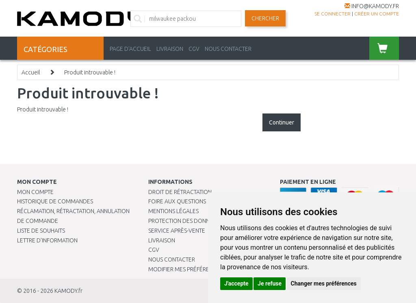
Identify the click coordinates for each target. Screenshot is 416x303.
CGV (193, 49)
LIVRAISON (169, 49)
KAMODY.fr (68, 291)
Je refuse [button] (270, 283)
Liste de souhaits (41, 230)
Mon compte (35, 192)
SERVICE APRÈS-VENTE (176, 230)
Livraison (161, 240)
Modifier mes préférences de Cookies (202, 269)
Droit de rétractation (180, 192)
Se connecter (332, 13)
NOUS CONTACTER (228, 49)
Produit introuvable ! (89, 72)
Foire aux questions (177, 201)
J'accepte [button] (236, 283)
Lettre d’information (47, 240)
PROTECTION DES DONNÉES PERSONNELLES (204, 221)
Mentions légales (173, 211)
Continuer (281, 122)
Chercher (265, 18)
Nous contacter (171, 259)
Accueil (31, 72)
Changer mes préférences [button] (324, 283)
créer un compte (376, 13)
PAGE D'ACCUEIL (130, 49)
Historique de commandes (55, 201)
